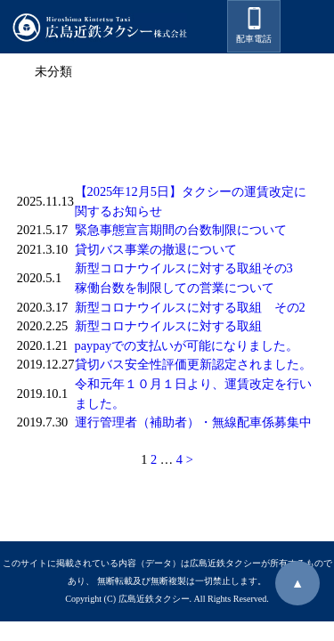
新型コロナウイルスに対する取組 (168, 326)
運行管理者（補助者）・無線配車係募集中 (193, 422)
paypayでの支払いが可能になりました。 (187, 345)
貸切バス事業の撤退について (156, 249)
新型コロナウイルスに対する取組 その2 (190, 307)
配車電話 (254, 25)
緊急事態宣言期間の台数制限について (181, 230)
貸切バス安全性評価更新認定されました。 (193, 364)
